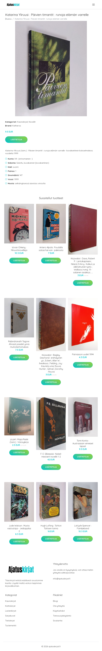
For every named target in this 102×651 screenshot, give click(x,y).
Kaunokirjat (22, 122)
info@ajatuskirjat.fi (61, 578)
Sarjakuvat (10, 615)
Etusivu (8, 19)
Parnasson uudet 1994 (83, 354)
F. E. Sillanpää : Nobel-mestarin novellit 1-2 (51, 455)
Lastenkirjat (10, 611)
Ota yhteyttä (59, 606)
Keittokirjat (10, 606)
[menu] (94, 5)
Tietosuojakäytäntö (62, 615)
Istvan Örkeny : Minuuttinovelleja (19, 249)
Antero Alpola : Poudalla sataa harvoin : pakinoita (51, 249)
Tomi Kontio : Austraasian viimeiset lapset (83, 443)
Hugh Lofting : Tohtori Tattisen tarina (51, 527)
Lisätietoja (16, 139)
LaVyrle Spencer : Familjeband (82, 527)
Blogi (55, 601)
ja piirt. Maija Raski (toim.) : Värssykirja (19, 440)
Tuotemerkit (10, 625)
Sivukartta (57, 620)
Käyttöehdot (59, 611)
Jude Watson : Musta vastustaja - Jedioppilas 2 (19, 528)
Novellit (32, 122)
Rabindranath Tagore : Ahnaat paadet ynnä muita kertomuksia (19, 344)
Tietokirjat (10, 620)
